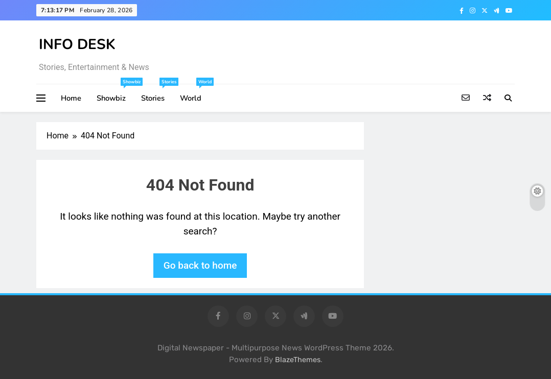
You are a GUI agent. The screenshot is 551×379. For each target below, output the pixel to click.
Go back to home (200, 265)
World (194, 93)
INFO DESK (77, 44)
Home (71, 98)
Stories (156, 93)
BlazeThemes (297, 360)
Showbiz (115, 93)
